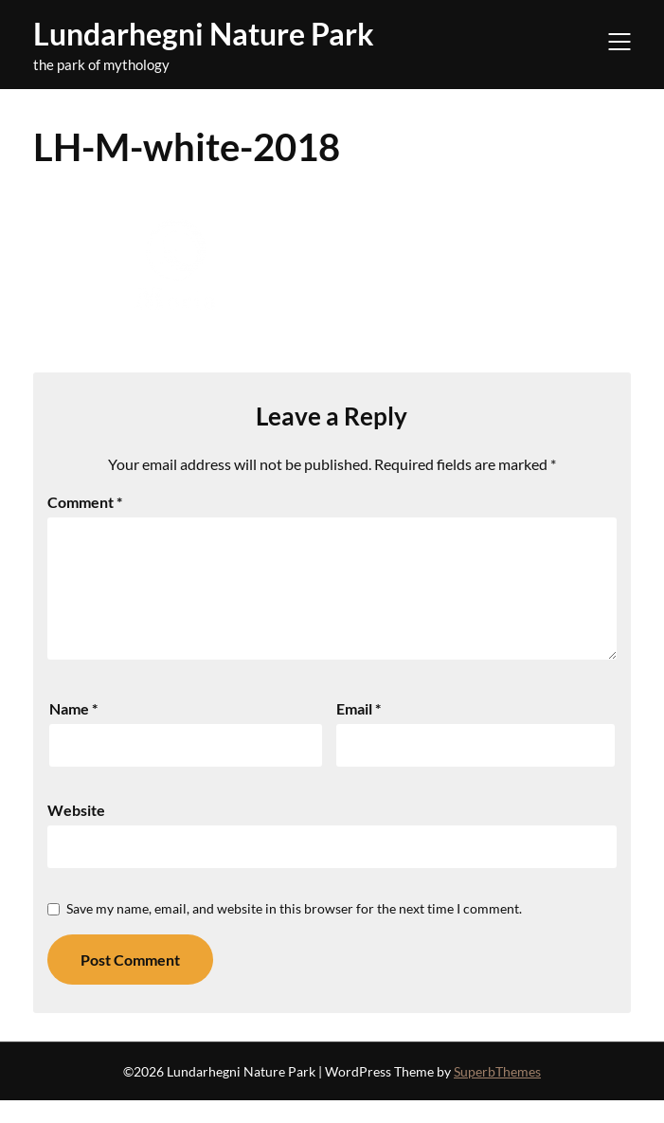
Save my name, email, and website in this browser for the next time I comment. (294, 931)
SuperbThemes (497, 1094)
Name (73, 731)
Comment (84, 502)
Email (358, 731)
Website (76, 833)
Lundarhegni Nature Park (203, 33)
